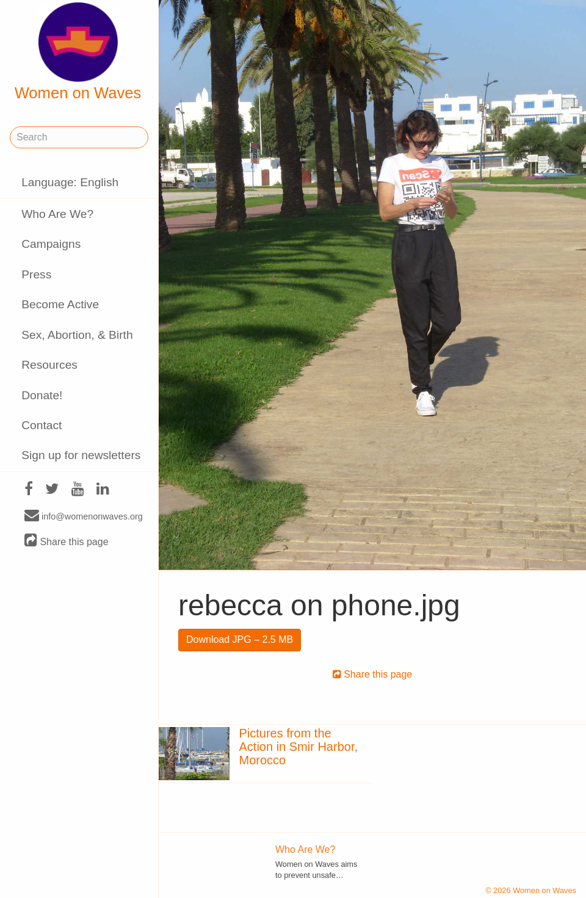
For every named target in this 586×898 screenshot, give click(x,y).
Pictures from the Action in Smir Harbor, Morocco (298, 746)
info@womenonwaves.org (83, 516)
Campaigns (51, 243)
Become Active (60, 304)
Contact (41, 425)
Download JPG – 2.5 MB (239, 639)
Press (36, 274)
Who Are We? (57, 214)
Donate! (41, 395)
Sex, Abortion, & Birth (76, 334)
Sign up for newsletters (80, 455)
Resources (49, 364)
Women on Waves (78, 51)
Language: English (69, 182)
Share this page (66, 541)
